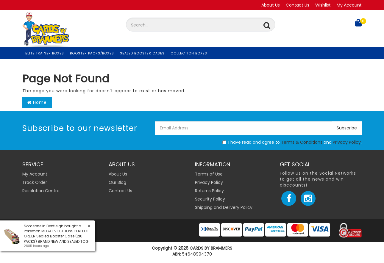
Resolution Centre (41, 191)
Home (37, 102)
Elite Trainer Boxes (44, 53)
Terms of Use (209, 174)
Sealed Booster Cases (142, 53)
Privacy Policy (347, 142)
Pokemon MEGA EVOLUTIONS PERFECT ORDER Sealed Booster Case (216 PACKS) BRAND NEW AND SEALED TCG (56, 236)
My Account (349, 5)
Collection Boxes (189, 53)
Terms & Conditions (301, 142)
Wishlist (323, 5)
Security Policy (210, 199)
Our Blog (117, 182)
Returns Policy (209, 191)
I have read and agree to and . (292, 142)
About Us (270, 5)
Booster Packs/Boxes (92, 53)
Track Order (34, 182)
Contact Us (297, 5)
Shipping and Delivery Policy (223, 207)
